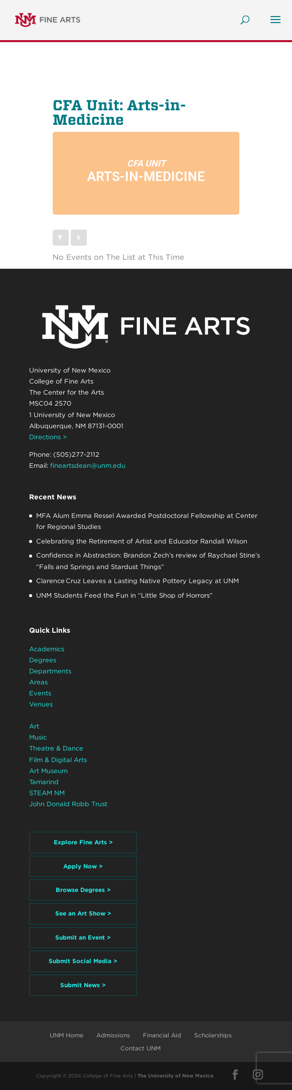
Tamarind (44, 782)
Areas (38, 682)
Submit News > (83, 985)
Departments (50, 671)
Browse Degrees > (83, 889)
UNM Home (66, 1035)
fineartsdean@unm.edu (87, 465)
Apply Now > (83, 866)
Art (34, 726)
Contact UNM (140, 1048)
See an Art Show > (83, 913)
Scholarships (213, 1035)
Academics (46, 649)
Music (38, 737)
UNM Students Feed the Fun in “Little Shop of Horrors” (124, 595)
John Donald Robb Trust (68, 804)
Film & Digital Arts (58, 760)
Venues (41, 704)
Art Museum (48, 771)
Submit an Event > (83, 937)
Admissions (113, 1035)
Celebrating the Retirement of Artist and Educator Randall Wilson (141, 541)
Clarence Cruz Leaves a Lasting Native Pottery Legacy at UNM (137, 581)
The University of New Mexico (175, 1075)
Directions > (48, 437)
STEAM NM (47, 793)
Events (40, 693)
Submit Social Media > (83, 961)
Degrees (42, 660)
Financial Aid (162, 1035)
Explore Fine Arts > (83, 842)
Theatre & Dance (56, 748)
